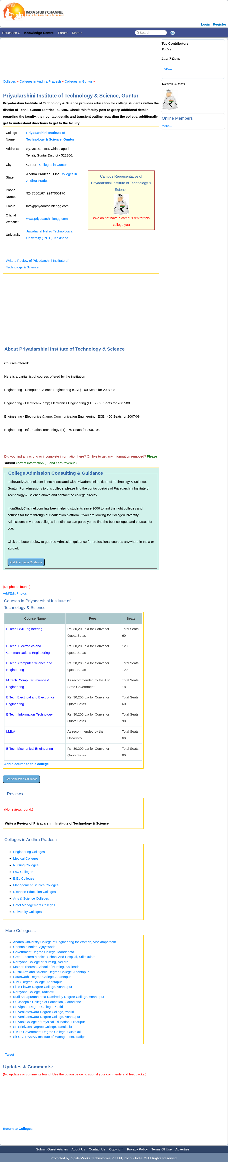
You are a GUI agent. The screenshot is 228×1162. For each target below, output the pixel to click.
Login (205, 24)
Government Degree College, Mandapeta (43, 952)
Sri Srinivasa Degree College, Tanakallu (42, 1027)
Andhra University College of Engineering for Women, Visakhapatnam (64, 942)
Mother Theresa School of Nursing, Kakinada (46, 967)
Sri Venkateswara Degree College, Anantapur (46, 1017)
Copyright (116, 1149)
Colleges (9, 81)
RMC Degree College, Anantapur (37, 982)
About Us (78, 1149)
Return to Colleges (17, 1128)
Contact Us (97, 1149)
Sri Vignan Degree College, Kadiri (38, 1007)
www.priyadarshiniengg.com (47, 218)
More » (77, 33)
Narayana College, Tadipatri (33, 992)
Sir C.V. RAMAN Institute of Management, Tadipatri (50, 1037)
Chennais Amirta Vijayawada (34, 947)
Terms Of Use (161, 1149)
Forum (63, 33)
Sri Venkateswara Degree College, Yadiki (43, 1012)
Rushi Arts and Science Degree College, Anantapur (51, 972)
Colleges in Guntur (78, 81)
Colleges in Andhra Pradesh (40, 81)
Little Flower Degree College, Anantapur (42, 987)
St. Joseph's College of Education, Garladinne (47, 1002)
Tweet (9, 1054)
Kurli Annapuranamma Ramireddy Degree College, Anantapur (58, 997)
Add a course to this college (26, 764)
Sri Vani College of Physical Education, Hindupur (49, 1022)
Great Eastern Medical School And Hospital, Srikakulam (54, 957)
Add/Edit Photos (15, 593)
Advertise (182, 1149)
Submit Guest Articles (52, 1149)
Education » (11, 33)
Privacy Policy (137, 1149)
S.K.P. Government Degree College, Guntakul (47, 1032)
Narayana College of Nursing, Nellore (40, 962)
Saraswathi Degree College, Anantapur (42, 977)
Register (219, 24)
